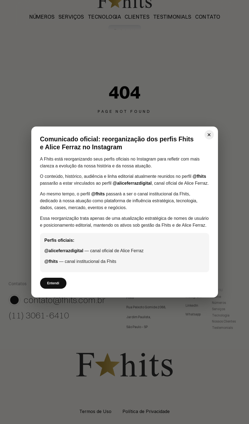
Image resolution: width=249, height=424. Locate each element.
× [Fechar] (209, 134)
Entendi (53, 283)
